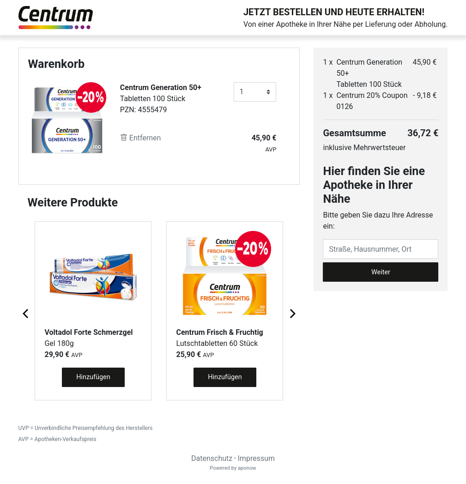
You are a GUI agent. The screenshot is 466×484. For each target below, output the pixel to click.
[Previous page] (26, 313)
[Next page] (292, 313)
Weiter (380, 272)
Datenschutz (211, 458)
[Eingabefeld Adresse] (380, 249)
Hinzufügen (93, 377)
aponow (247, 468)
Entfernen (140, 137)
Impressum (256, 458)
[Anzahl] (255, 92)
